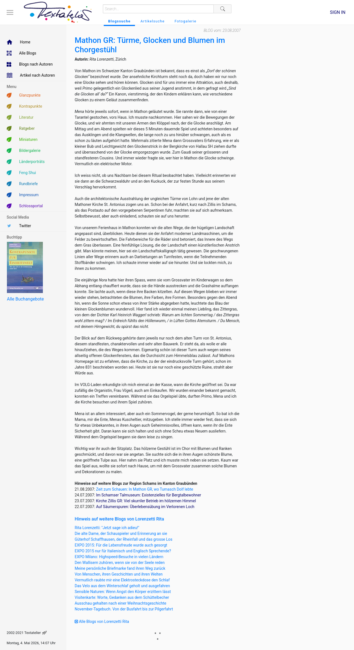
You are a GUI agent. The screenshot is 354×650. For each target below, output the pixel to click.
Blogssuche (119, 21)
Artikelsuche (152, 21)
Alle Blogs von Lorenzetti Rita (102, 621)
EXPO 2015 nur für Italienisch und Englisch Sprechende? (123, 551)
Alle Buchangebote (25, 299)
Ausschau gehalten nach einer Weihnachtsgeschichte (120, 603)
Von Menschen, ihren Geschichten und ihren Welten (119, 574)
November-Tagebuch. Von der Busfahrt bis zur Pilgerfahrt (124, 609)
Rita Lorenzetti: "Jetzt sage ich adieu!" (107, 527)
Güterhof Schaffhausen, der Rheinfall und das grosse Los (123, 539)
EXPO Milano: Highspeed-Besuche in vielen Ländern (119, 557)
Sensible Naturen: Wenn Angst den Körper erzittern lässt (123, 591)
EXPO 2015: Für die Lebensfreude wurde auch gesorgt (121, 545)
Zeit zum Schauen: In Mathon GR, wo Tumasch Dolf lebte (144, 489)
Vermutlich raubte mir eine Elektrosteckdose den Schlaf (122, 580)
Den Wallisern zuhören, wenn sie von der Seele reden (120, 562)
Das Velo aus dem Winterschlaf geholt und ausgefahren (122, 586)
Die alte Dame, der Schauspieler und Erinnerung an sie (121, 533)
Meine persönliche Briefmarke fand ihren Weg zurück (120, 568)
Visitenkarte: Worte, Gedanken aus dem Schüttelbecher (122, 597)
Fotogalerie (185, 21)
